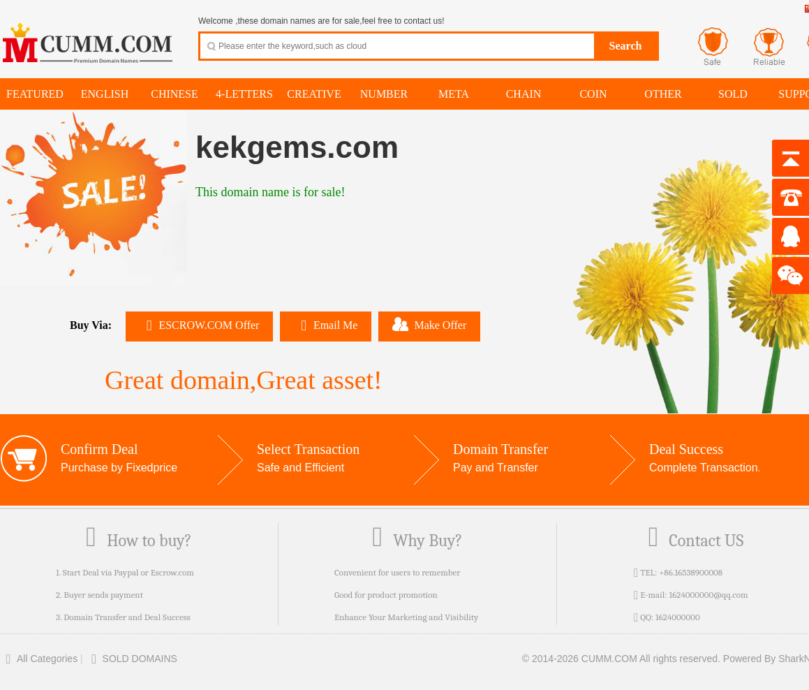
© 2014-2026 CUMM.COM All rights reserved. (621, 658)
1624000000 (677, 617)
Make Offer (429, 324)
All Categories (38, 658)
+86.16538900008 (690, 572)
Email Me (325, 325)
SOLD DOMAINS (131, 658)
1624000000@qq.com (708, 594)
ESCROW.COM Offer (199, 325)
